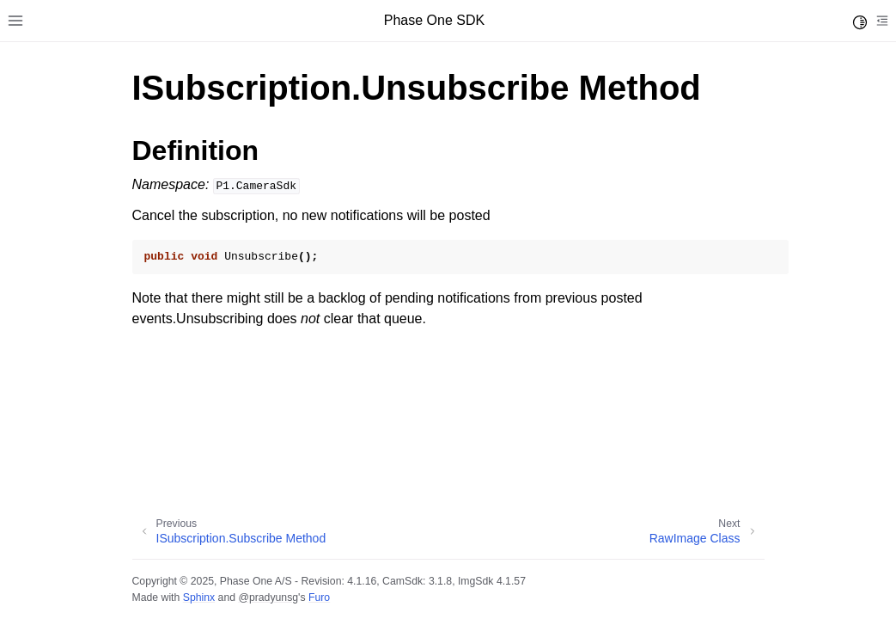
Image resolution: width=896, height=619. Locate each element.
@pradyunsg (268, 597)
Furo (319, 597)
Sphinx (199, 597)
